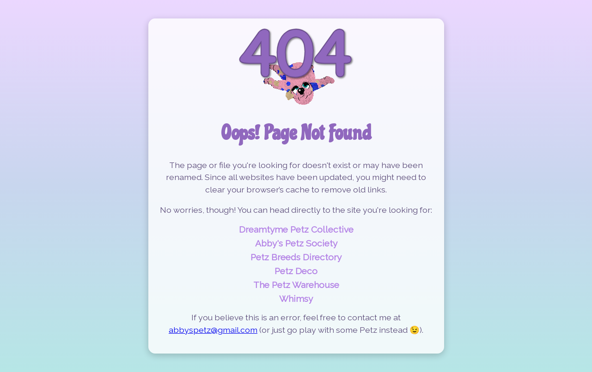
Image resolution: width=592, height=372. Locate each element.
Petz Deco (296, 271)
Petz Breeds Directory (296, 257)
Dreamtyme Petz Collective (296, 229)
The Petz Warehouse (296, 285)
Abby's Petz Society (296, 243)
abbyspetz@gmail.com (213, 330)
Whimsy (296, 299)
